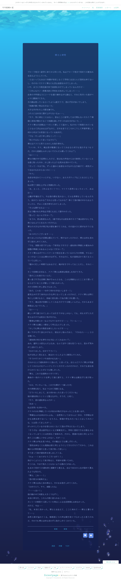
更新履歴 (98, 7)
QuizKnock (97, 567)
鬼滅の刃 (47, 567)
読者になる (110, 562)
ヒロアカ (79, 567)
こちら (68, 2)
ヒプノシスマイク (66, 567)
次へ (65, 528)
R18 (39, 567)
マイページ (84, 7)
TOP (67, 546)
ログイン (67, 571)
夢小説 (22, 567)
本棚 (60, 546)
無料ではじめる (56, 571)
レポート (107, 7)
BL (55, 567)
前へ (56, 528)
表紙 (53, 546)
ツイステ (31, 567)
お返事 (116, 7)
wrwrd (88, 567)
